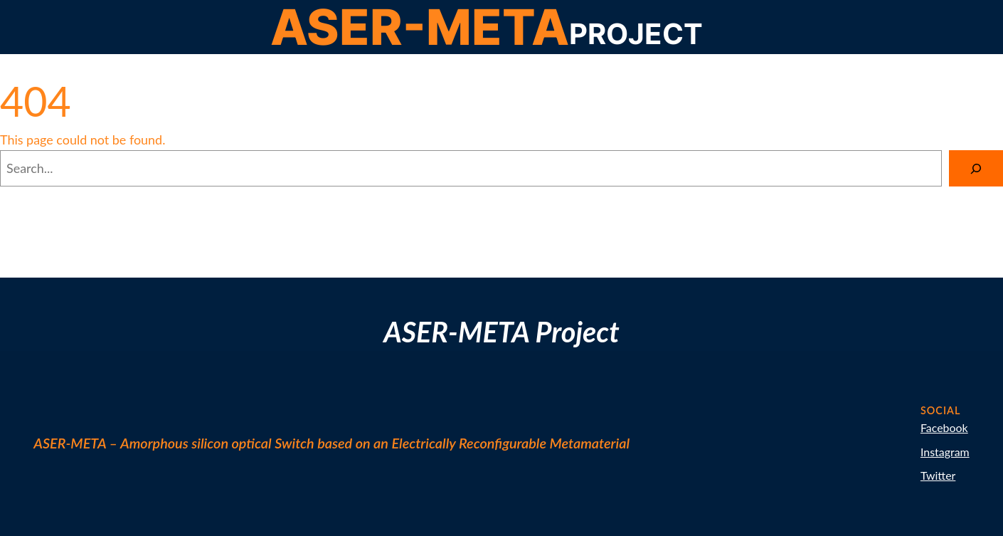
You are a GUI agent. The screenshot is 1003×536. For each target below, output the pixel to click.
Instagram (945, 451)
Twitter (937, 475)
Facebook (944, 427)
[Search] (976, 168)
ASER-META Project (501, 331)
